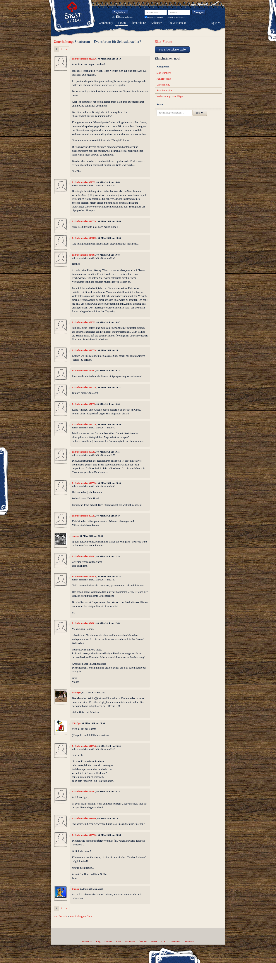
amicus (75, 536)
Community (106, 22)
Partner (154, 941)
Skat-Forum (163, 41)
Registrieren (120, 12)
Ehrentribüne (138, 22)
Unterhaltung (63, 41)
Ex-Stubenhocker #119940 (84, 746)
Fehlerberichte (164, 78)
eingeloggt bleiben (154, 17)
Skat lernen (130, 941)
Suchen (199, 112)
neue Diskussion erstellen (172, 49)
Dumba (75, 889)
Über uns (143, 941)
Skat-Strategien (164, 90)
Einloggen (198, 12)
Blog (98, 941)
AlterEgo (76, 723)
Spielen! (216, 22)
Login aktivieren (124, 17)
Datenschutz (175, 941)
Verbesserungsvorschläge (170, 96)
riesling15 (76, 692)
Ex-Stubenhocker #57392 (83, 182)
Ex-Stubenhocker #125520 (84, 58)
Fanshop (108, 941)
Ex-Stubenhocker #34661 (83, 255)
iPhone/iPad (87, 941)
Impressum (189, 941)
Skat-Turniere (164, 72)
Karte (118, 941)
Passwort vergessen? (176, 17)
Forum (122, 22)
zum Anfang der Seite (81, 916)
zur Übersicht (61, 916)
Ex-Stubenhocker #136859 (84, 238)
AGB (163, 941)
